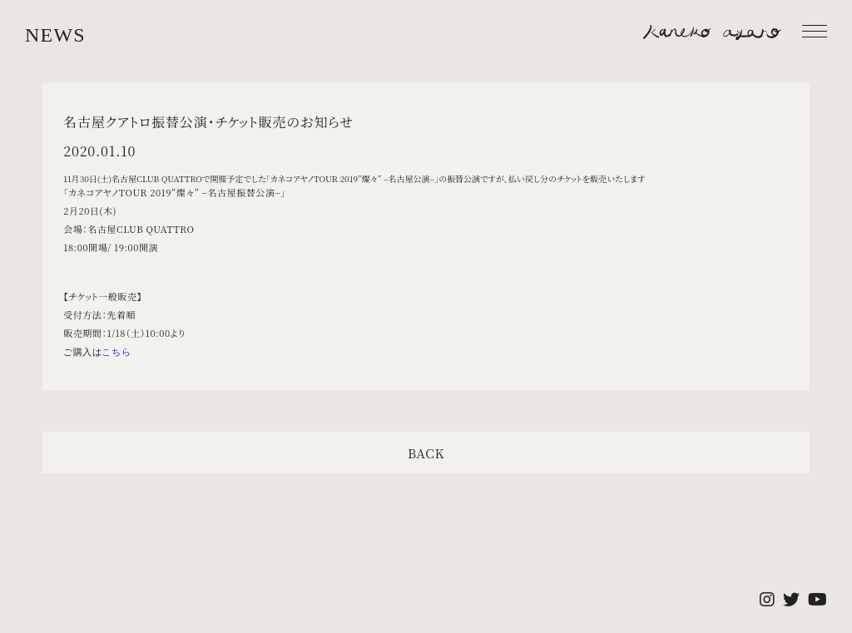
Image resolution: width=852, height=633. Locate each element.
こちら (116, 352)
